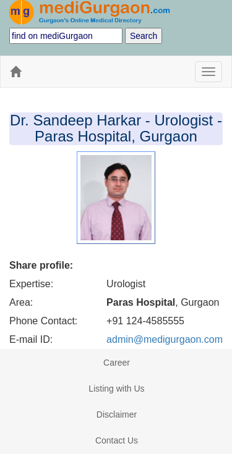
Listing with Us (116, 388)
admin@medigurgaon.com (164, 339)
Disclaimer (117, 414)
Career (116, 363)
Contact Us (116, 440)
